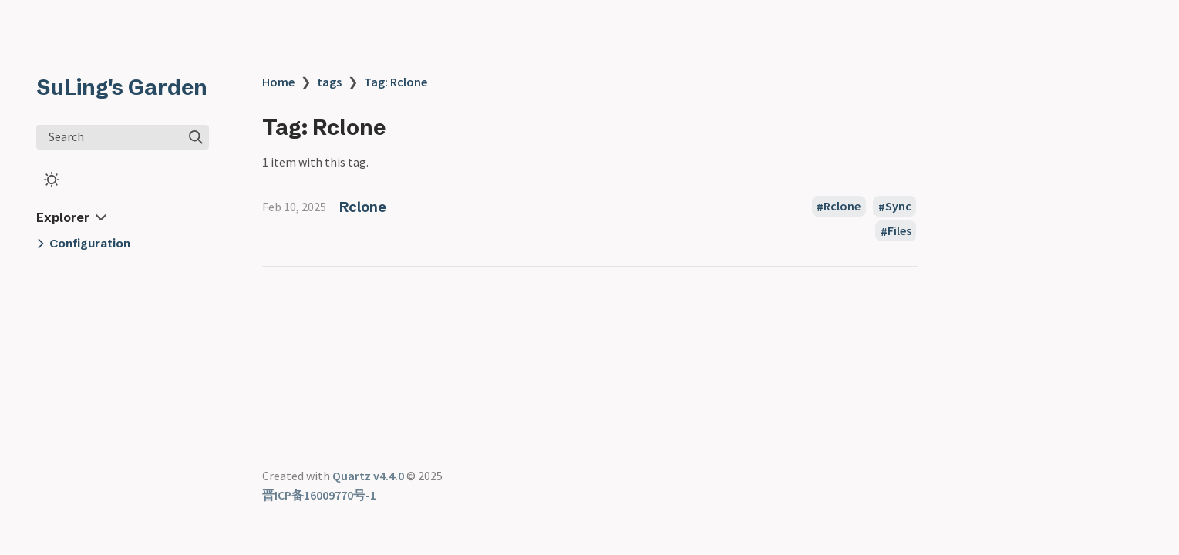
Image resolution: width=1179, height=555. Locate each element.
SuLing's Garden (121, 87)
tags (329, 81)
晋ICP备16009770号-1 (319, 495)
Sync (898, 206)
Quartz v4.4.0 (368, 475)
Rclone (362, 207)
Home (278, 81)
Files (899, 231)
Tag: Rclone (395, 81)
